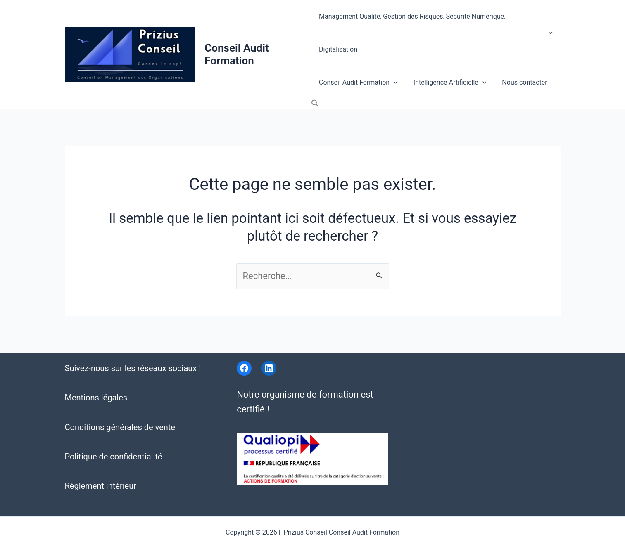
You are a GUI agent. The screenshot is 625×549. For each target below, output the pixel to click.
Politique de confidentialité (113, 439)
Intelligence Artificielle (447, 52)
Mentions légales (96, 381)
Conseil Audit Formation (237, 36)
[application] (549, 19)
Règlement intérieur (100, 469)
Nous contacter (519, 53)
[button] (553, 53)
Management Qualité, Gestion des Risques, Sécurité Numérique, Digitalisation (436, 19)
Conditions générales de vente (120, 410)
